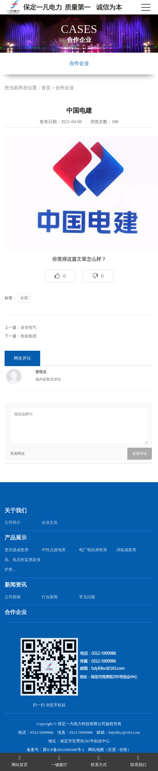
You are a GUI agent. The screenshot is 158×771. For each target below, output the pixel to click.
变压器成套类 (17, 557)
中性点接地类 (54, 557)
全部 (24, 305)
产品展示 (16, 546)
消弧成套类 (126, 557)
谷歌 (123, 749)
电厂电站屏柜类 (93, 557)
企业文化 (50, 530)
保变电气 (29, 335)
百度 (112, 749)
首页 (46, 87)
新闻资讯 (16, 593)
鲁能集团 (29, 343)
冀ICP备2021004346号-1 (63, 749)
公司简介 (13, 530)
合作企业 (79, 63)
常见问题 (87, 604)
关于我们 (16, 518)
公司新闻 (13, 604)
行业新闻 (50, 604)
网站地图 (96, 749)
